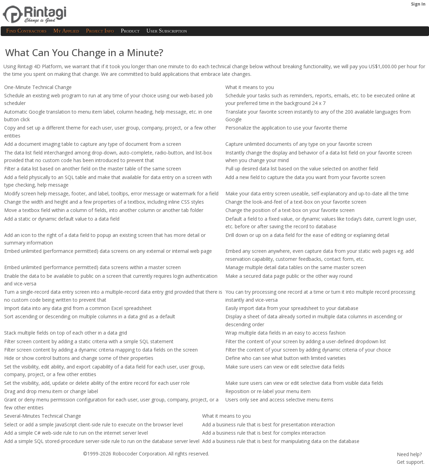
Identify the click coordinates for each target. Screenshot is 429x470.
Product (130, 31)
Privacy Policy (61, 464)
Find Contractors (26, 31)
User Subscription (166, 31)
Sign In (418, 4)
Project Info (100, 31)
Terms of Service (22, 464)
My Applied (66, 31)
